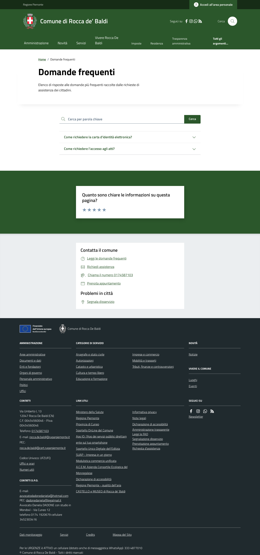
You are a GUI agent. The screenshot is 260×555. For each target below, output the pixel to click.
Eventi (193, 386)
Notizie (193, 354)
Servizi (81, 43)
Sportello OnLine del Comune (94, 430)
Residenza (156, 43)
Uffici (23, 391)
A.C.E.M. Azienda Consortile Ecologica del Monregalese (102, 470)
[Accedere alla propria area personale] (213, 4)
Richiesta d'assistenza (146, 448)
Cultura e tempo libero (90, 372)
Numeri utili (27, 469)
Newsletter (196, 416)
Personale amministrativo (36, 378)
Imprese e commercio (145, 354)
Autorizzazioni (85, 360)
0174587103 (40, 431)
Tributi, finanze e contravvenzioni (153, 366)
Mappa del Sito (122, 534)
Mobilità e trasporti (144, 360)
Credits (90, 534)
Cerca (192, 119)
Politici (24, 385)
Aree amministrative (32, 354)
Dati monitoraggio (31, 534)
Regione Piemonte (33, 4)
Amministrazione (36, 43)
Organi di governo (31, 372)
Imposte (136, 43)
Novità (62, 43)
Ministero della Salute (90, 412)
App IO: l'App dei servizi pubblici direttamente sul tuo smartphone (101, 439)
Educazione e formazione (91, 378)
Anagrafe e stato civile (90, 354)
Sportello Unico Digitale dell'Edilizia (98, 448)
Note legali (139, 418)
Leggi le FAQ (140, 434)
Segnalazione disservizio (147, 439)
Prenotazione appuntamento (150, 443)
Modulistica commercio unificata (96, 460)
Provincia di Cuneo (87, 424)
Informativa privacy (144, 412)
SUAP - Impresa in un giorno (94, 454)
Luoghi (193, 380)
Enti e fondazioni (30, 366)
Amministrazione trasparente (150, 429)
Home (42, 59)
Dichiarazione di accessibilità (93, 479)
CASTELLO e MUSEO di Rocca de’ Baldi (100, 491)
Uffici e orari (27, 463)
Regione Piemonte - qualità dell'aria (98, 485)
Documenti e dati (30, 360)
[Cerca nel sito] (231, 21)
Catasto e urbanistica (89, 366)
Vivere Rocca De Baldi (106, 40)
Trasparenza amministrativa (181, 40)
